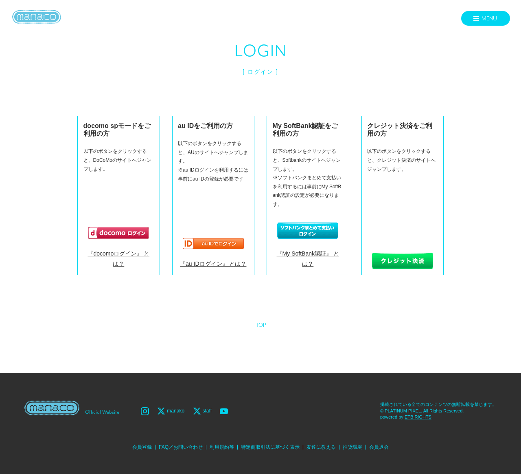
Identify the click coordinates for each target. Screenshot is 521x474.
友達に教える (321, 447)
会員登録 (142, 447)
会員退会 (379, 447)
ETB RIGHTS (418, 416)
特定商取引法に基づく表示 (270, 447)
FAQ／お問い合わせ (181, 447)
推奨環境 (352, 447)
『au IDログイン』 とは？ (213, 263)
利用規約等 (222, 447)
